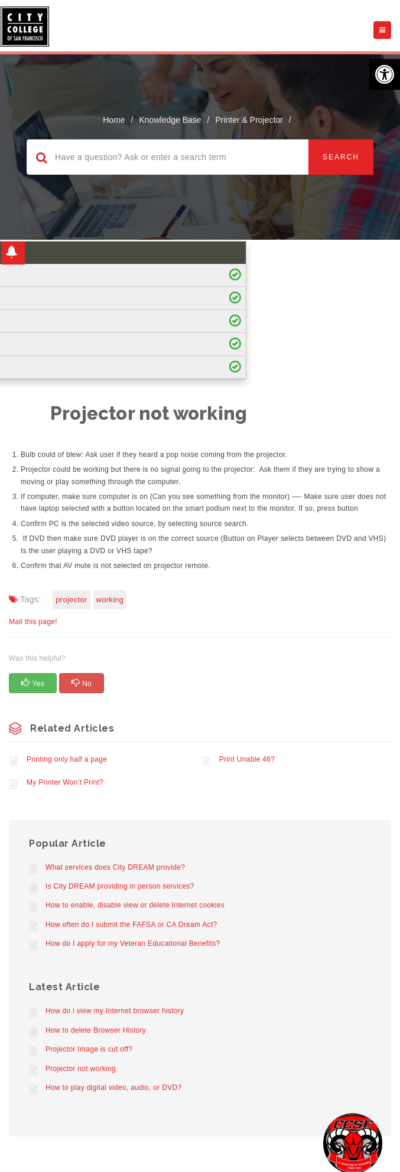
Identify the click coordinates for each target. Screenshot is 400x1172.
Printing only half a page (67, 759)
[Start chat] (352, 1142)
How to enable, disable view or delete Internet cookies (135, 905)
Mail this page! (33, 622)
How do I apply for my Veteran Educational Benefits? (132, 943)
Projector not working (80, 1069)
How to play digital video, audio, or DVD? (113, 1087)
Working (110, 599)
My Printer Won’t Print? (65, 782)
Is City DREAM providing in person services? (119, 886)
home (114, 120)
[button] (384, 74)
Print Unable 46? (247, 759)
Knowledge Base (170, 120)
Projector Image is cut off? (88, 1049)
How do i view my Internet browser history (114, 1011)
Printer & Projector (248, 120)
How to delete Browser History (95, 1030)
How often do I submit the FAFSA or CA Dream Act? (131, 924)
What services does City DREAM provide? (115, 867)
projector (71, 599)
